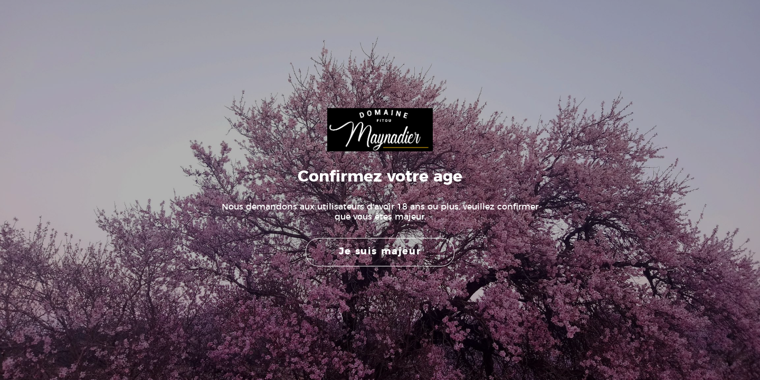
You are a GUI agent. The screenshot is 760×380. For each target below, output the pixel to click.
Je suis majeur (380, 251)
